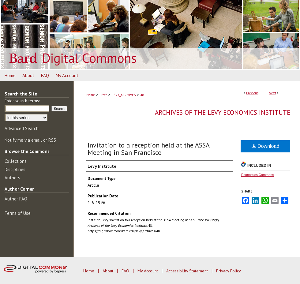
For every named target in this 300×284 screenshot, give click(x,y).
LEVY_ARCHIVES (124, 95)
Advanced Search (22, 128)
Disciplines (15, 169)
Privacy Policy (228, 271)
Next (272, 93)
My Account (148, 271)
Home (90, 95)
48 (142, 95)
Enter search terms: (22, 100)
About (108, 271)
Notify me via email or (30, 140)
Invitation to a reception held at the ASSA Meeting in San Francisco (148, 149)
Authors (12, 178)
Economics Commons (257, 175)
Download (265, 146)
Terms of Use (18, 213)
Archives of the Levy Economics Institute (222, 112)
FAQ (126, 271)
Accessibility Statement (187, 271)
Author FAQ (16, 199)
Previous (252, 93)
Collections (16, 161)
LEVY (103, 95)
